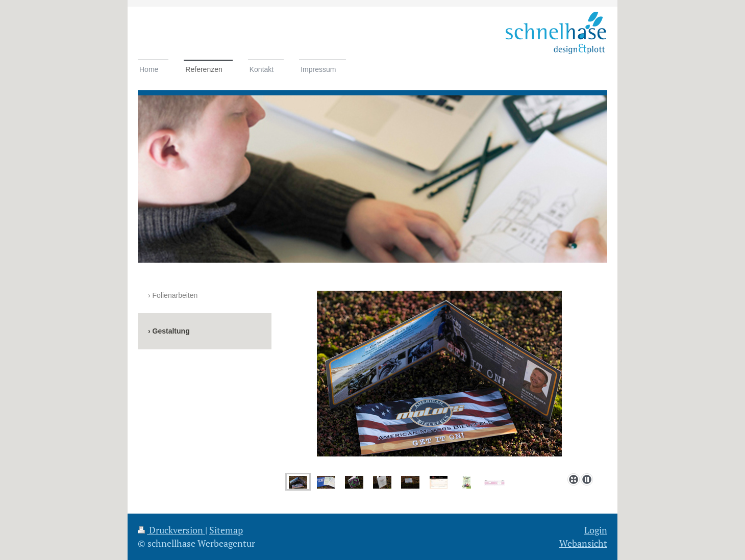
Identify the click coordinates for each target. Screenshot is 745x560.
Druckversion (171, 530)
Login (595, 530)
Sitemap (226, 530)
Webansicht (583, 543)
